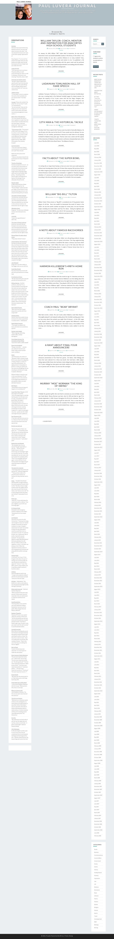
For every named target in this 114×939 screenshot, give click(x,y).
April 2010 (96, 705)
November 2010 (98, 685)
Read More (62, 71)
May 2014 (96, 563)
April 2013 (96, 601)
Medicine (96, 887)
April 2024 (96, 221)
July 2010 (96, 696)
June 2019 (96, 386)
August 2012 (97, 624)
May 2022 (96, 288)
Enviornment (97, 861)
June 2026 (96, 145)
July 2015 (96, 522)
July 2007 (96, 801)
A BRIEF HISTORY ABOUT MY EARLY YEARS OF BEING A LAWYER (98, 113)
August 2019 (97, 380)
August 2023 (97, 244)
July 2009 (96, 731)
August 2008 (97, 763)
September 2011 (98, 656)
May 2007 (96, 806)
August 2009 (97, 728)
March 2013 (97, 604)
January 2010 (97, 714)
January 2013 (97, 609)
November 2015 (98, 511)
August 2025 (97, 174)
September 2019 (98, 377)
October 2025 (97, 169)
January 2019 (97, 401)
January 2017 (97, 470)
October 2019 (97, 375)
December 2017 (98, 438)
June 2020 (96, 351)
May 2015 (96, 528)
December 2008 (98, 751)
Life (95, 884)
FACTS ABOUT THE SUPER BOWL (61, 158)
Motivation (97, 890)
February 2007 (97, 815)
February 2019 (97, 398)
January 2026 (97, 160)
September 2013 (98, 586)
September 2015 (98, 517)
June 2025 (96, 180)
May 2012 (96, 633)
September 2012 (98, 621)
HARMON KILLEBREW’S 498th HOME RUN (61, 267)
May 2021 (96, 319)
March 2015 (97, 534)
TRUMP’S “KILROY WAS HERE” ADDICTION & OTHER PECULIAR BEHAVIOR (97, 124)
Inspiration (97, 878)
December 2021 (98, 299)
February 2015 (97, 537)
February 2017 (97, 467)
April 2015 (96, 531)
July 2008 (96, 766)
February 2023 (97, 261)
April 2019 (96, 392)
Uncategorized (98, 919)
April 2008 (96, 775)
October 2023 (97, 238)
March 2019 (97, 395)
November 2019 (98, 372)
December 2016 (98, 473)
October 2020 (97, 340)
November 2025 (98, 166)
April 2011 (96, 670)
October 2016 (97, 479)
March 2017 (97, 464)
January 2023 (97, 264)
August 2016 (97, 485)
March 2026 (97, 154)
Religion (96, 907)
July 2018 (96, 418)
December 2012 (98, 612)
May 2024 (96, 218)
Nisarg (71, 936)
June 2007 (96, 804)
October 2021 (97, 305)
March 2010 (97, 708)
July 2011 (96, 662)
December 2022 (98, 267)
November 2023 (98, 235)
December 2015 (98, 508)
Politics (96, 901)
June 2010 (96, 699)
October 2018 (97, 409)
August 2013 (97, 589)
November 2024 (98, 201)
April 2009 (96, 740)
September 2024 (98, 206)
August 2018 (97, 415)
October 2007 (97, 792)
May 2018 (96, 424)
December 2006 (98, 821)
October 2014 (97, 548)
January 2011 (97, 679)
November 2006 (98, 824)
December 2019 (98, 369)
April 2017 (96, 461)
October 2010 (97, 688)
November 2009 (98, 719)
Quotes (96, 904)
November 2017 (98, 441)
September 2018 (98, 412)
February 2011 (97, 676)
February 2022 (97, 293)
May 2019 (96, 389)
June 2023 (96, 250)
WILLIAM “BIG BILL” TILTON (61, 194)
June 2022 (96, 285)
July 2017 (96, 453)
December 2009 (98, 717)
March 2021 (97, 325)
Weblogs (96, 924)
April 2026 (96, 151)
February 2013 (97, 606)
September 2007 (98, 795)
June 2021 (96, 317)
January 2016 (97, 505)
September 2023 (98, 241)
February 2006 (97, 835)
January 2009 (97, 748)
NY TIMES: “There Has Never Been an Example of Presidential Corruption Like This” (98, 101)
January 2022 (97, 296)
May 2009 (96, 737)
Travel (95, 916)
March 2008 (97, 777)
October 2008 (97, 757)
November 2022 (98, 270)
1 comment (71, 310)
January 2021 (97, 331)
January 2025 (97, 195)
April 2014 (96, 566)
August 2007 (97, 798)
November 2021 (98, 302)
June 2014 (96, 560)
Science (96, 910)
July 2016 (96, 488)
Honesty (96, 875)
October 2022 (97, 273)
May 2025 (96, 183)
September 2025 (98, 172)
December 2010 (98, 682)
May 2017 (96, 459)
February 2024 (97, 227)
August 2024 (97, 209)
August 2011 (97, 659)
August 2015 (97, 519)
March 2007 (97, 812)
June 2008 (96, 769)
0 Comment (72, 48)
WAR (95, 922)
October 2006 (97, 827)
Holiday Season (98, 872)
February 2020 (97, 363)
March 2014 (97, 569)
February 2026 (97, 157)
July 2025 (96, 177)
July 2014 (96, 557)
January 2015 (97, 540)
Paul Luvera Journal (24, 2)
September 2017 (98, 447)
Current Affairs (97, 858)
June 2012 (96, 630)
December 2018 (98, 403)
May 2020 (96, 354)
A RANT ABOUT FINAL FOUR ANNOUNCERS (61, 346)
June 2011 (96, 664)
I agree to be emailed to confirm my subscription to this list (98, 59)
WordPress (61, 936)
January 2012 (97, 644)
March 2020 (97, 360)
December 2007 (98, 786)
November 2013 (98, 580)
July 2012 (96, 627)
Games (96, 866)
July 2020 (96, 348)
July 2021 (96, 314)
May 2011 (96, 667)
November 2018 (98, 406)
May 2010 (96, 702)
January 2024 (97, 230)
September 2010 (98, 691)
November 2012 (98, 615)
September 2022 (98, 276)
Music (95, 893)
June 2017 (96, 456)
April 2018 (96, 427)
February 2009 (97, 746)
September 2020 (98, 343)
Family (95, 864)
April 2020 (96, 357)
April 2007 (96, 809)
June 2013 (96, 595)
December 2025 (98, 163)
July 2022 (96, 282)
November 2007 (98, 789)
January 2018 (97, 435)
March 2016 (97, 499)
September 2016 (98, 482)
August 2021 (97, 311)
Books (95, 849)
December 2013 (98, 577)
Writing (96, 927)
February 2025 (97, 192)
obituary (96, 896)
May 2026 (96, 148)
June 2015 (96, 525)
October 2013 (97, 583)
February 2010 (97, 711)
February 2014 (97, 572)
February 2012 (97, 641)
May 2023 (96, 253)
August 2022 (97, 279)
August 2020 (97, 345)
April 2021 (96, 322)
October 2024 (97, 203)
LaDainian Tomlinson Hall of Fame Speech (61, 84)
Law (95, 881)
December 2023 (98, 232)
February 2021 (97, 328)
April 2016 (96, 496)
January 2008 (97, 783)
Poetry (96, 898)
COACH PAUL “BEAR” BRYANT (61, 307)
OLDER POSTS (47, 421)
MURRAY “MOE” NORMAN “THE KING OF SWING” (61, 384)
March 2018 (97, 430)
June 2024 (96, 215)
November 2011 (98, 650)
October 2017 (97, 444)
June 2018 (96, 421)
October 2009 (97, 722)
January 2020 (97, 366)
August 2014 (97, 554)
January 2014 (97, 575)
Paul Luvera (63, 48)
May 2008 (96, 772)
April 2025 (96, 186)
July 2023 (96, 247)
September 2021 (98, 308)
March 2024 (97, 224)
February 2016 (97, 502)
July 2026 (96, 143)
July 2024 (96, 212)
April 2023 (96, 256)
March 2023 (97, 259)
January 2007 (97, 818)
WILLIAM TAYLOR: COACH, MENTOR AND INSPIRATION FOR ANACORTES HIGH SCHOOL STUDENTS (61, 43)
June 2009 (96, 734)
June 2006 (96, 833)
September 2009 (98, 725)
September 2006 (98, 830)
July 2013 (96, 592)
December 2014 (98, 543)
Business (96, 852)
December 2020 (98, 334)
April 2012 (96, 635)
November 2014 (98, 546)
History (96, 869)
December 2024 (98, 198)
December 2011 (98, 647)
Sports (96, 913)
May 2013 (96, 598)
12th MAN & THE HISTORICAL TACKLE (61, 122)
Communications (98, 855)
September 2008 (98, 760)
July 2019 (96, 383)
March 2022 (97, 290)
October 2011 (97, 653)
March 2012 (97, 638)
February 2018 (97, 432)
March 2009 (97, 743)
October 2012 (97, 618)
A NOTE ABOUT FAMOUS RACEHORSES (61, 230)
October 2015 (97, 514)
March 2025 (97, 189)
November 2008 (98, 754)
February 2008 (97, 780)
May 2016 (96, 493)
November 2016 (98, 476)
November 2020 (98, 337)
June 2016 (96, 490)
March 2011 (97, 673)
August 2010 (97, 693)
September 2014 (98, 551)
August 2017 (97, 450)
